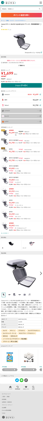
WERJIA (5, 336)
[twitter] (17, 380)
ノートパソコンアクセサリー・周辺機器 (15, 339)
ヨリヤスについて (6, 394)
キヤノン (12, 330)
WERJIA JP (9, 79)
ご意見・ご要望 (5, 396)
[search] (40, 9)
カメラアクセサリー (20, 20)
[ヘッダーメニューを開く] (40, 3)
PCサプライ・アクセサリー (27, 333)
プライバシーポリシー (7, 405)
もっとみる (4, 233)
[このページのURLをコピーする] (26, 380)
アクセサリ (21, 330)
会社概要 (4, 407)
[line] (21, 380)
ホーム (3, 20)
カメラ (12, 20)
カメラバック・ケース (9, 333)
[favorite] (40, 24)
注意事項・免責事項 (7, 402)
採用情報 (4, 399)
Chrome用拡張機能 (6, 410)
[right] (41, 273)
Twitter (3, 413)
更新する (21, 65)
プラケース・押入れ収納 (10, 341)
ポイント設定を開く (21, 15)
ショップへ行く (21, 85)
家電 (7, 20)
